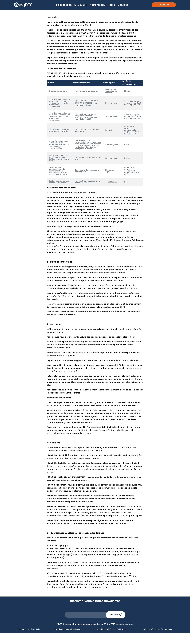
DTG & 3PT (80, 5)
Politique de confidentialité (28, 629)
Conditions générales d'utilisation (111, 629)
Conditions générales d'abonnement (157, 629)
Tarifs (111, 5)
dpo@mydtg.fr (116, 221)
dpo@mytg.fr (61, 545)
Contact (123, 5)
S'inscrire (115, 614)
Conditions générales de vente (68, 629)
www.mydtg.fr (53, 25)
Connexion (163, 4)
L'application (64, 5)
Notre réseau (97, 5)
